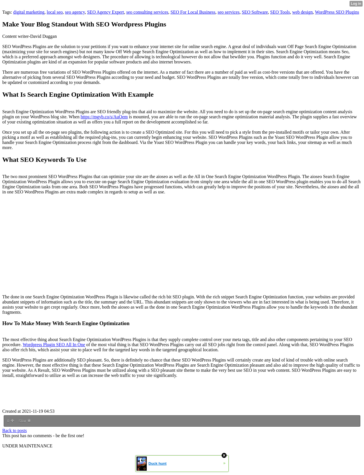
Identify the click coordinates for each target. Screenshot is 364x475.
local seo (55, 12)
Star (24, 421)
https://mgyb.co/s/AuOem (104, 116)
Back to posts (14, 430)
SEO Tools (280, 12)
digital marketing (28, 12)
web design (302, 12)
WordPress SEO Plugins (337, 12)
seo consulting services (147, 12)
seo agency (75, 12)
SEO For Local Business (192, 12)
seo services (228, 12)
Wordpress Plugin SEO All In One (54, 344)
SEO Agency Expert (105, 12)
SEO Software (255, 12)
